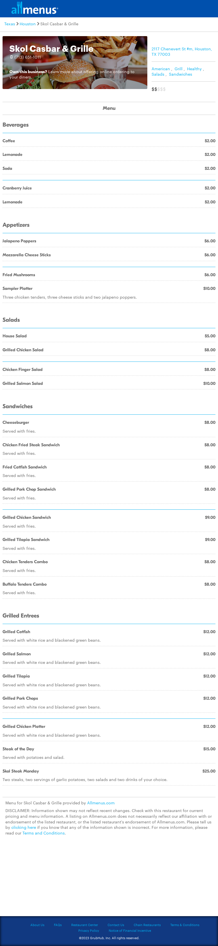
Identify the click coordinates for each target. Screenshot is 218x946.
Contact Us (116, 924)
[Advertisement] (109, 879)
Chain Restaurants (147, 924)
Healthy (194, 68)
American (161, 68)
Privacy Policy (88, 930)
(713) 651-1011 (27, 57)
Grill (179, 68)
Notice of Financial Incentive (130, 930)
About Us (37, 924)
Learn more (59, 71)
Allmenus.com (101, 802)
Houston (28, 23)
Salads (158, 74)
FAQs (58, 924)
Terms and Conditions (43, 833)
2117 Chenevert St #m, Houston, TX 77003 (182, 51)
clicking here (23, 827)
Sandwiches (180, 74)
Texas (9, 23)
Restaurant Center (84, 924)
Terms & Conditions (184, 924)
